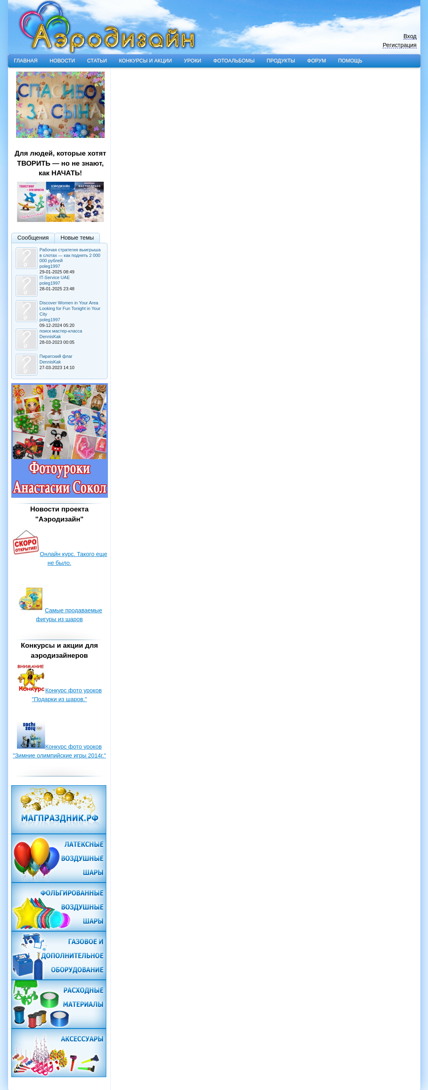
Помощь (350, 60)
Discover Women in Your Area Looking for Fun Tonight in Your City (69, 308)
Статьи (97, 60)
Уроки (192, 60)
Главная (26, 60)
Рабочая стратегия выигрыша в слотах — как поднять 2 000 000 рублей (70, 255)
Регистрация (399, 45)
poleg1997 (49, 266)
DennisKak (50, 336)
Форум (316, 60)
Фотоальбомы (233, 60)
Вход (410, 36)
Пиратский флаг (55, 356)
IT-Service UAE (54, 277)
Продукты (281, 60)
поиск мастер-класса (60, 330)
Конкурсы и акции (145, 60)
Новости (62, 60)
